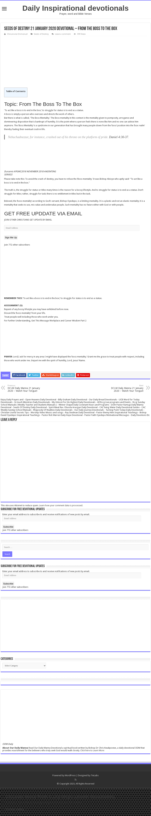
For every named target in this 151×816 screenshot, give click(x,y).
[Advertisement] (75, 62)
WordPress (70, 775)
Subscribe (8, 526)
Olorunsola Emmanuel (17, 34)
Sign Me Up (11, 237)
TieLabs (95, 775)
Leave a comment (63, 34)
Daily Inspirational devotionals (75, 8)
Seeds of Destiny (41, 34)
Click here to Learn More (92, 750)
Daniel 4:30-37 (118, 137)
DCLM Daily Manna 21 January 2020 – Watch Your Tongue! (25, 388)
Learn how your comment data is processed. (61, 505)
